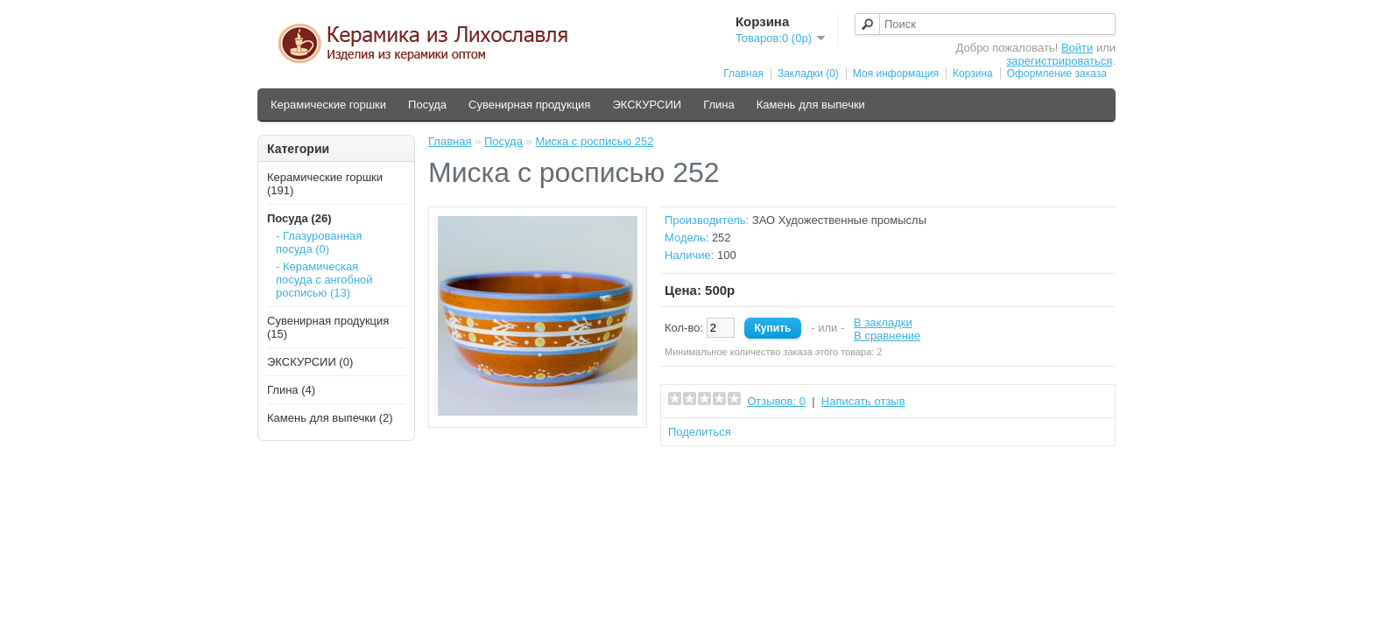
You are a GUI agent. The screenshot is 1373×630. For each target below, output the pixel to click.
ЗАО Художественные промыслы (839, 220)
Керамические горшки (328, 104)
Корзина (973, 73)
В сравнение (887, 335)
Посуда (427, 104)
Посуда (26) (299, 218)
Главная (743, 73)
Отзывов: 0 (776, 401)
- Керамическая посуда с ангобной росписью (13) (324, 279)
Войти (1077, 47)
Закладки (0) (808, 73)
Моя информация (896, 73)
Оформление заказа (1057, 73)
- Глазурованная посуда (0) (319, 242)
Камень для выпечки (811, 104)
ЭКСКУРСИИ (646, 104)
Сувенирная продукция (529, 104)
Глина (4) (291, 389)
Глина (719, 104)
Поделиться (699, 431)
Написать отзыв (863, 401)
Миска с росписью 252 (594, 141)
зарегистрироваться (1059, 60)
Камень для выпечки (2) (330, 417)
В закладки (883, 322)
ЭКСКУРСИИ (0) (310, 361)
